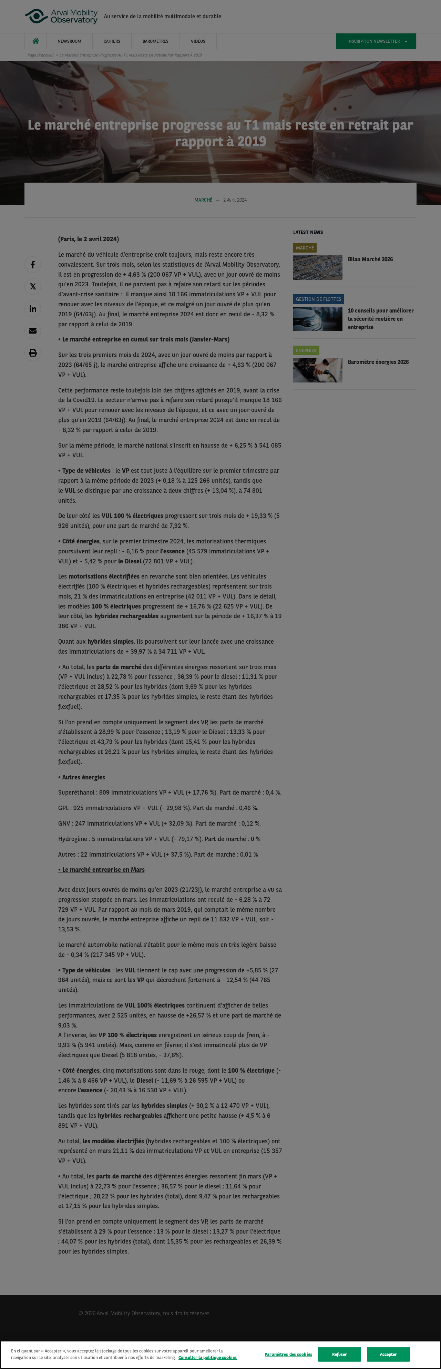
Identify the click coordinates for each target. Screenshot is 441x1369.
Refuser (339, 1354)
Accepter (388, 1354)
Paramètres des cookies (288, 1354)
